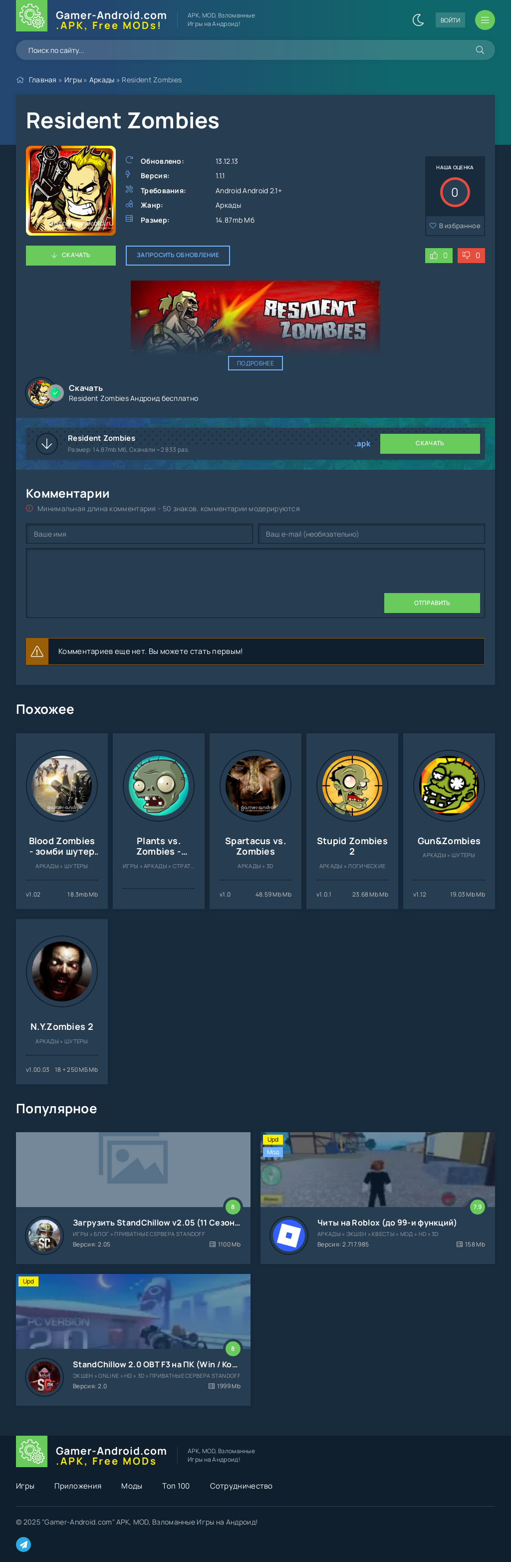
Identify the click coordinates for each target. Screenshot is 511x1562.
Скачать (76, 255)
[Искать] (480, 50)
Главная (43, 79)
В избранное (460, 225)
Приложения (77, 1486)
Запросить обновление (178, 255)
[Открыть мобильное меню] (485, 20)
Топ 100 (176, 1486)
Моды (131, 1486)
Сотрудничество (241, 1486)
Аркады (102, 79)
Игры (73, 79)
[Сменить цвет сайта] (418, 19)
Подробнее (255, 363)
